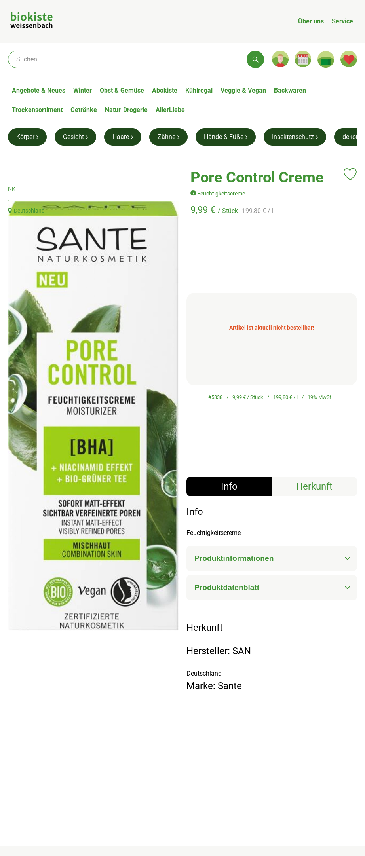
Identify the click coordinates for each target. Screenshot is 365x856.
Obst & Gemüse (122, 90)
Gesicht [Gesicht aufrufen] (75, 136)
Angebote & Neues (38, 90)
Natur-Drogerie (126, 110)
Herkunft (314, 486)
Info (229, 486)
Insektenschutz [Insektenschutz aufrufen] (295, 136)
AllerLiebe (170, 110)
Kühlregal (199, 90)
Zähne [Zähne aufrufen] (168, 136)
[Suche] (136, 59)
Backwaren (290, 90)
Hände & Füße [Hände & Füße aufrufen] (225, 136)
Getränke (83, 110)
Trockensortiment (37, 110)
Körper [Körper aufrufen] (27, 136)
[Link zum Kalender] (303, 59)
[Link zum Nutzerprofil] (280, 59)
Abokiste (164, 90)
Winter (82, 90)
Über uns (311, 21)
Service (342, 21)
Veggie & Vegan (243, 90)
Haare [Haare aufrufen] (122, 136)
